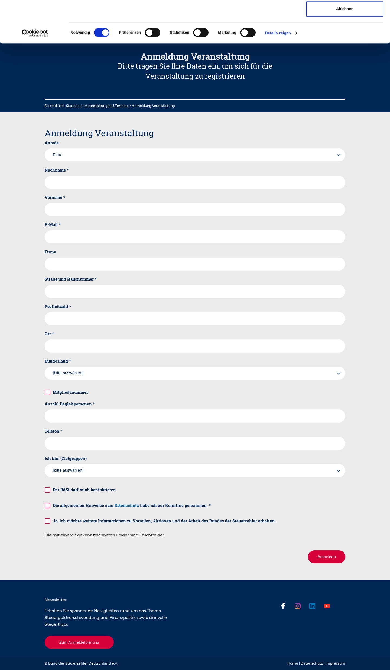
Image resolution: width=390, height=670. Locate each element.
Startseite (74, 106)
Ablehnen (344, 48)
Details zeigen (278, 72)
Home (292, 663)
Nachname (57, 170)
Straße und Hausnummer (71, 279)
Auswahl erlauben (345, 31)
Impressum (335, 663)
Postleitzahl (58, 306)
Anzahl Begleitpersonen (70, 404)
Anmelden (326, 556)
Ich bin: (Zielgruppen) (66, 458)
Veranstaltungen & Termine (107, 106)
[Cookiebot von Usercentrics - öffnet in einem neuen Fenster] (35, 72)
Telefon (53, 431)
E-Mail (53, 224)
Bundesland (58, 361)
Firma (50, 252)
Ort (49, 333)
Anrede (52, 142)
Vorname (55, 197)
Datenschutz (127, 505)
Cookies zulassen (345, 14)
